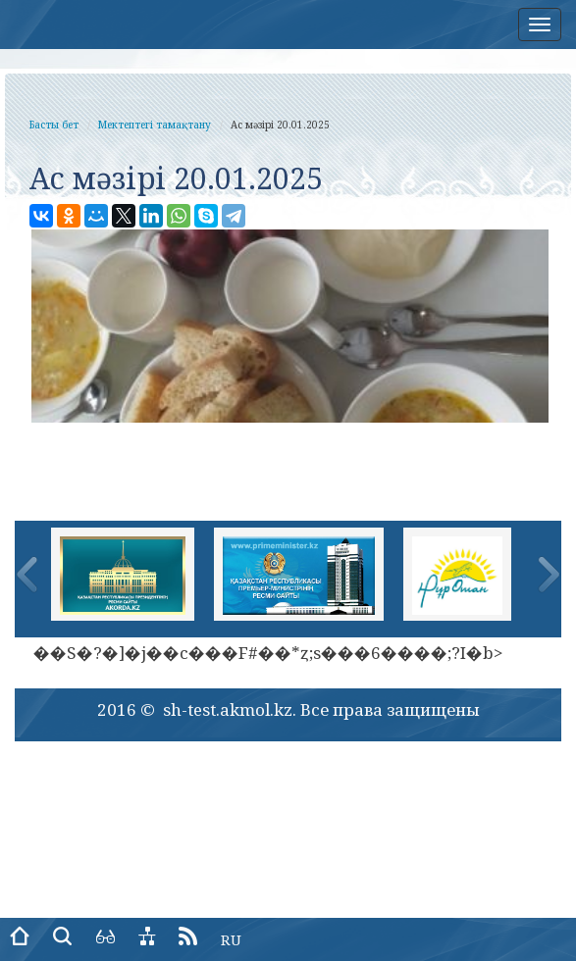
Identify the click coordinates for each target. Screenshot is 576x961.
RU (231, 939)
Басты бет (54, 124)
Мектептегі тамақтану (154, 124)
